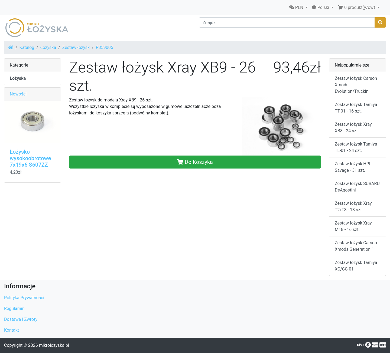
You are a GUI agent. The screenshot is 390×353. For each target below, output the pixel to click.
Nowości (18, 94)
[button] (298, 7)
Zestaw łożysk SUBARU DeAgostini (357, 187)
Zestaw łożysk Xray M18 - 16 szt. (353, 226)
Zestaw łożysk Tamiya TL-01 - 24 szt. (356, 147)
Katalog (27, 47)
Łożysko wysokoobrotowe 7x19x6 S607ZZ (30, 158)
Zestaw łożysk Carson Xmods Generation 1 (356, 246)
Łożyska (48, 47)
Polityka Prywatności (24, 297)
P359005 (104, 47)
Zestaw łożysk (76, 47)
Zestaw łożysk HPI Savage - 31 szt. (352, 167)
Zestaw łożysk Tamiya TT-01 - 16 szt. (356, 108)
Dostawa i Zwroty (20, 319)
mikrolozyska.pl (54, 345)
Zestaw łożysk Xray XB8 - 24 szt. (353, 127)
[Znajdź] (287, 22)
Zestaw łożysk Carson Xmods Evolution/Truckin (356, 85)
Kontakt (11, 330)
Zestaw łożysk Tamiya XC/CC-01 (356, 266)
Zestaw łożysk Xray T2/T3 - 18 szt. (353, 206)
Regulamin (14, 308)
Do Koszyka (195, 162)
